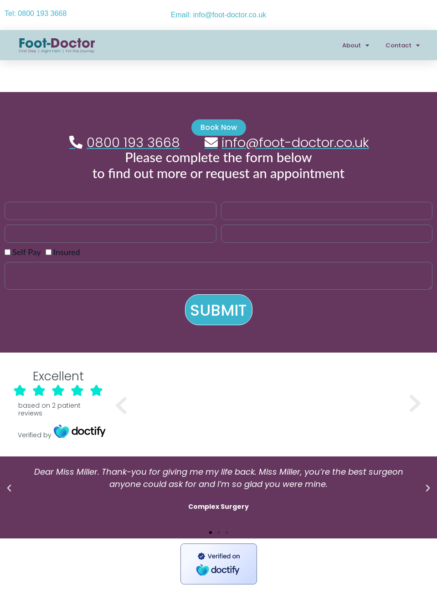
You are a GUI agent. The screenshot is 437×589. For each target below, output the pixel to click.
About (355, 45)
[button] (9, 488)
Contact (403, 45)
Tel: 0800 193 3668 (36, 13)
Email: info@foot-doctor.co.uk (218, 15)
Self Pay (26, 252)
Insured (66, 252)
